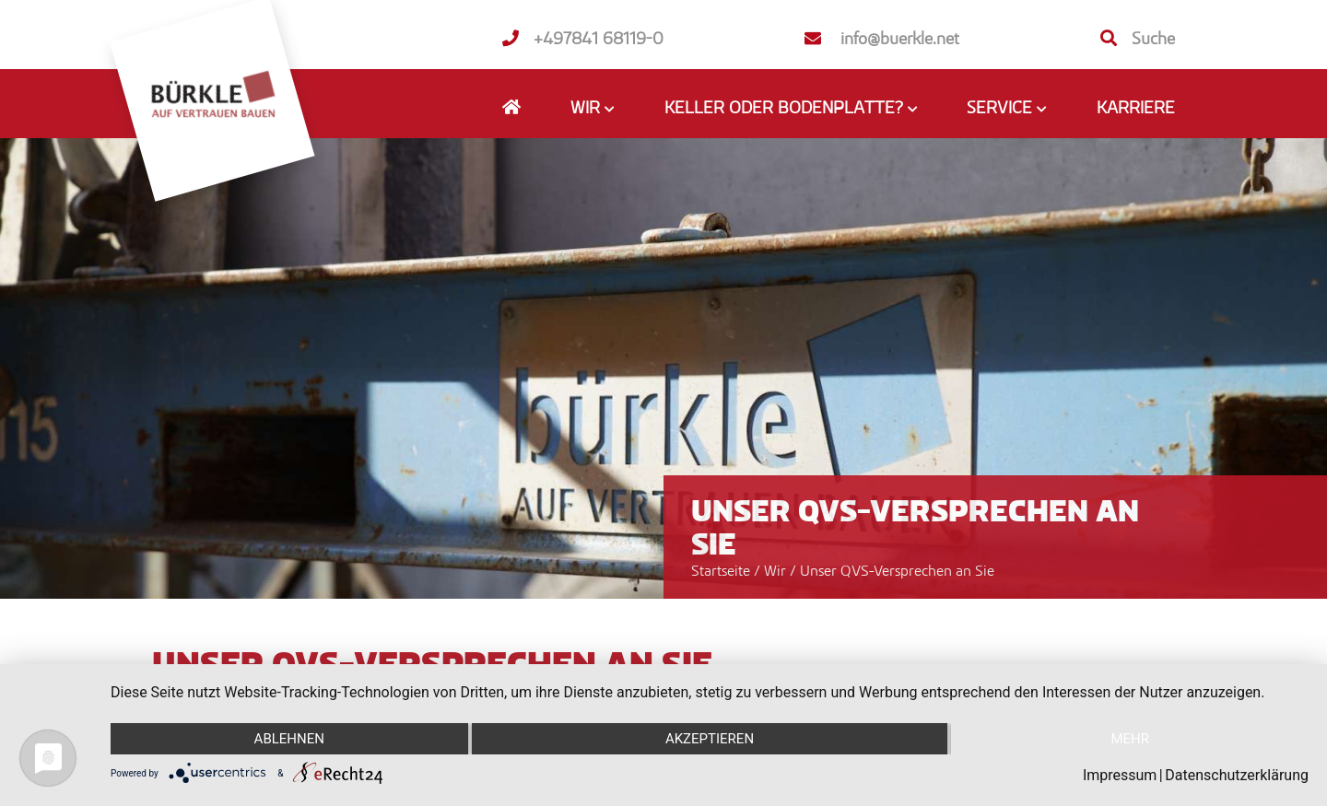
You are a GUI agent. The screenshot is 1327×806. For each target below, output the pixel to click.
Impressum (1120, 775)
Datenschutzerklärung (1237, 775)
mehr (1129, 738)
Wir (777, 570)
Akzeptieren (709, 738)
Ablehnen (289, 738)
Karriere (1136, 107)
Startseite (720, 570)
